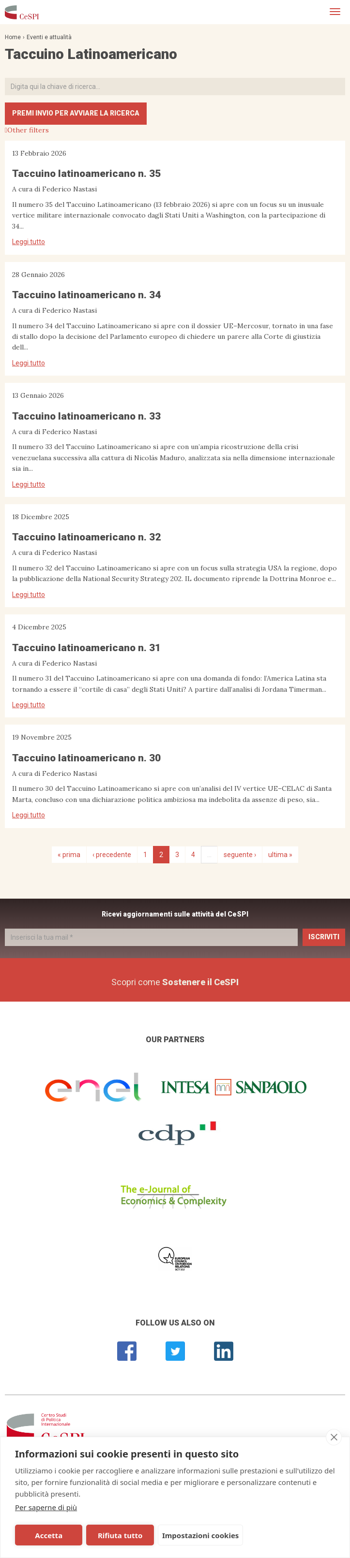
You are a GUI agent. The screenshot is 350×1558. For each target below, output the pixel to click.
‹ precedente (111, 855)
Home (13, 37)
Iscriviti (323, 937)
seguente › (240, 855)
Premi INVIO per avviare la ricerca (75, 113)
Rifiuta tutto (116, 1535)
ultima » (280, 855)
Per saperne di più (46, 1507)
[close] (334, 1437)
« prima (69, 855)
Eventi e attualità (49, 37)
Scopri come (175, 982)
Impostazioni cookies (196, 1535)
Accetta (47, 1535)
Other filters (28, 130)
